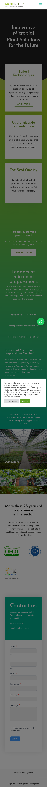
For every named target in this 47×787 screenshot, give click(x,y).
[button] (40, 321)
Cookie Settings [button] (11, 401)
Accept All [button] (25, 401)
